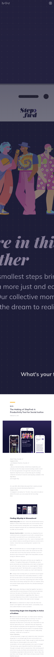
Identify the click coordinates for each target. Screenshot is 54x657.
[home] (6, 3)
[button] (50, 3)
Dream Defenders (15, 634)
